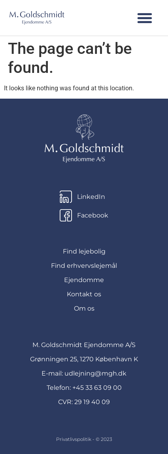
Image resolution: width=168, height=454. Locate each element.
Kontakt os (84, 294)
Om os (84, 308)
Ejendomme (84, 280)
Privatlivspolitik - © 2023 (84, 439)
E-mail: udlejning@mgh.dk (84, 373)
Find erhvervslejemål (84, 265)
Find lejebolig (84, 251)
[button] (145, 18)
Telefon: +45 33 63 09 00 (84, 387)
